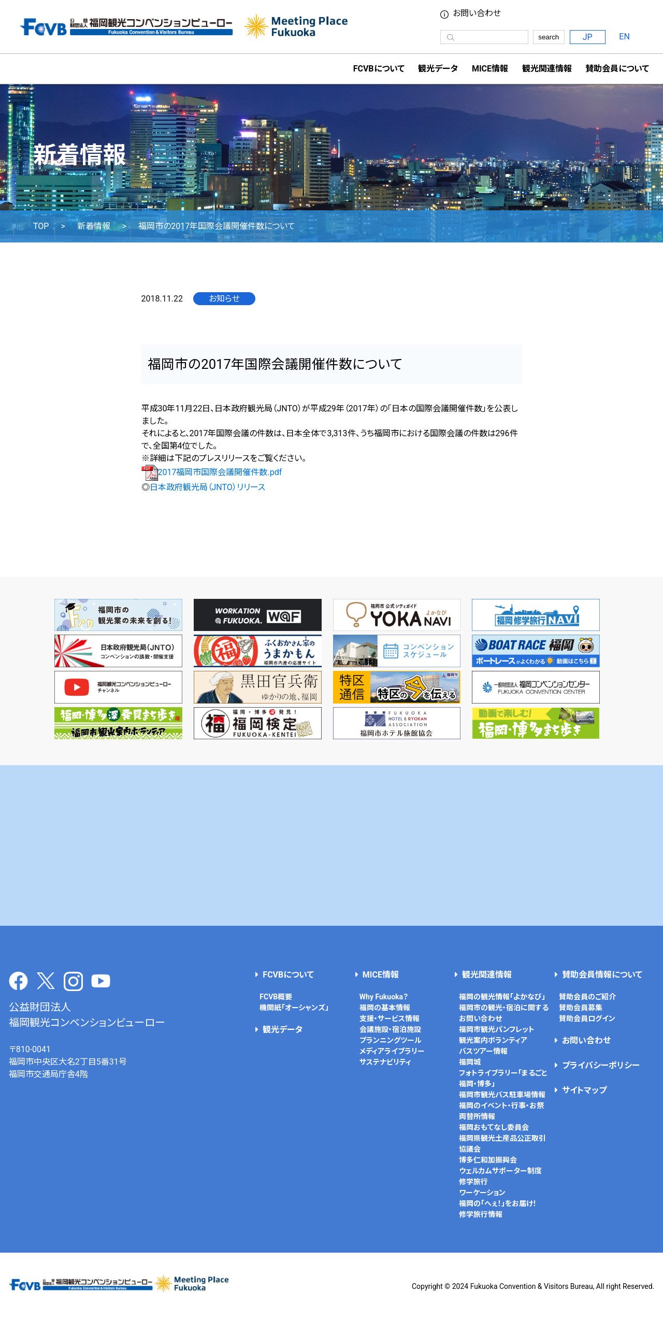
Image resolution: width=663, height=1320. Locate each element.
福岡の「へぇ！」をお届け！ (498, 1203)
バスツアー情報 (483, 1051)
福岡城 (470, 1062)
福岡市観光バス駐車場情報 (502, 1095)
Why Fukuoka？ (383, 997)
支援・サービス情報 (389, 1018)
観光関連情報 (487, 975)
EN (624, 36)
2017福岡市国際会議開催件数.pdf (211, 472)
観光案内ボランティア (493, 1040)
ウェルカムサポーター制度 (500, 1171)
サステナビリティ (385, 1062)
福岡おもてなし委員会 (494, 1127)
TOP (41, 226)
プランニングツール (390, 1040)
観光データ (438, 69)
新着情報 (93, 226)
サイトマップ (584, 1090)
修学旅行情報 (480, 1214)
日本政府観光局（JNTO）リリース (207, 487)
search (548, 37)
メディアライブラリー (392, 1051)
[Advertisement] (331, 845)
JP (588, 37)
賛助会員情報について (602, 975)
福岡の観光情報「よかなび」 (502, 997)
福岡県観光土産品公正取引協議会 (502, 1143)
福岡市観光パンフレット (497, 1029)
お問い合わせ (477, 13)
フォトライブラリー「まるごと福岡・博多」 (503, 1078)
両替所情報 (477, 1116)
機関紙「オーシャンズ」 (294, 1007)
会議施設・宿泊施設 (390, 1029)
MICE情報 (490, 69)
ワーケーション (482, 1192)
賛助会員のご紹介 (587, 997)
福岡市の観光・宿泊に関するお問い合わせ (504, 1013)
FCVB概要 (276, 997)
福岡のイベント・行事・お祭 (501, 1105)
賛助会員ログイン (587, 1018)
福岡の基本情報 (384, 1007)
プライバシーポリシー (601, 1065)
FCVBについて (288, 975)
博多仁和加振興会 (488, 1160)
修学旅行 (473, 1182)
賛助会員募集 (580, 1007)
